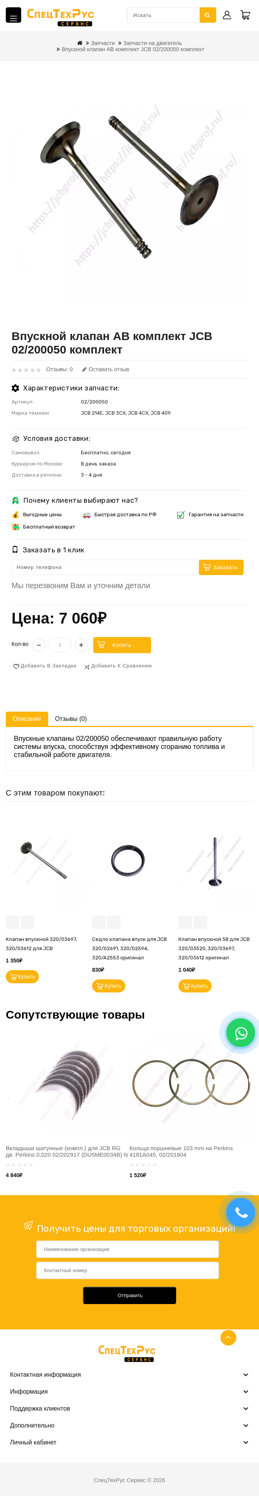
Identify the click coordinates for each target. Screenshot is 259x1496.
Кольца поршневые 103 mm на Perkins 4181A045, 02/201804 (181, 1151)
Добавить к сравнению (121, 666)
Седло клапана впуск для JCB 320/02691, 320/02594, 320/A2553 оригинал (129, 948)
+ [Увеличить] (81, 645)
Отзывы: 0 (59, 369)
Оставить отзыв (105, 369)
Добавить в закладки (49, 666)
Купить (122, 645)
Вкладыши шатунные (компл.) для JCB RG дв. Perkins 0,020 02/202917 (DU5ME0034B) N (67, 1151)
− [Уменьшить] (39, 645)
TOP (228, 1337)
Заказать (225, 567)
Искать (207, 15)
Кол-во (20, 644)
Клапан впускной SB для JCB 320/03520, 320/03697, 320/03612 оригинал (214, 948)
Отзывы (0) (71, 718)
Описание (27, 718)
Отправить (130, 1295)
